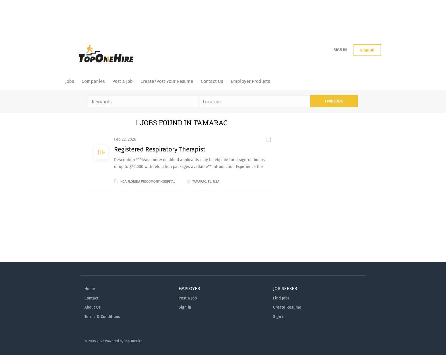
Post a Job (188, 298)
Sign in (340, 50)
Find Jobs (334, 101)
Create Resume (287, 307)
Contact (91, 298)
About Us (92, 307)
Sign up (367, 50)
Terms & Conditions (102, 316)
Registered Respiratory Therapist (159, 149)
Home (89, 288)
